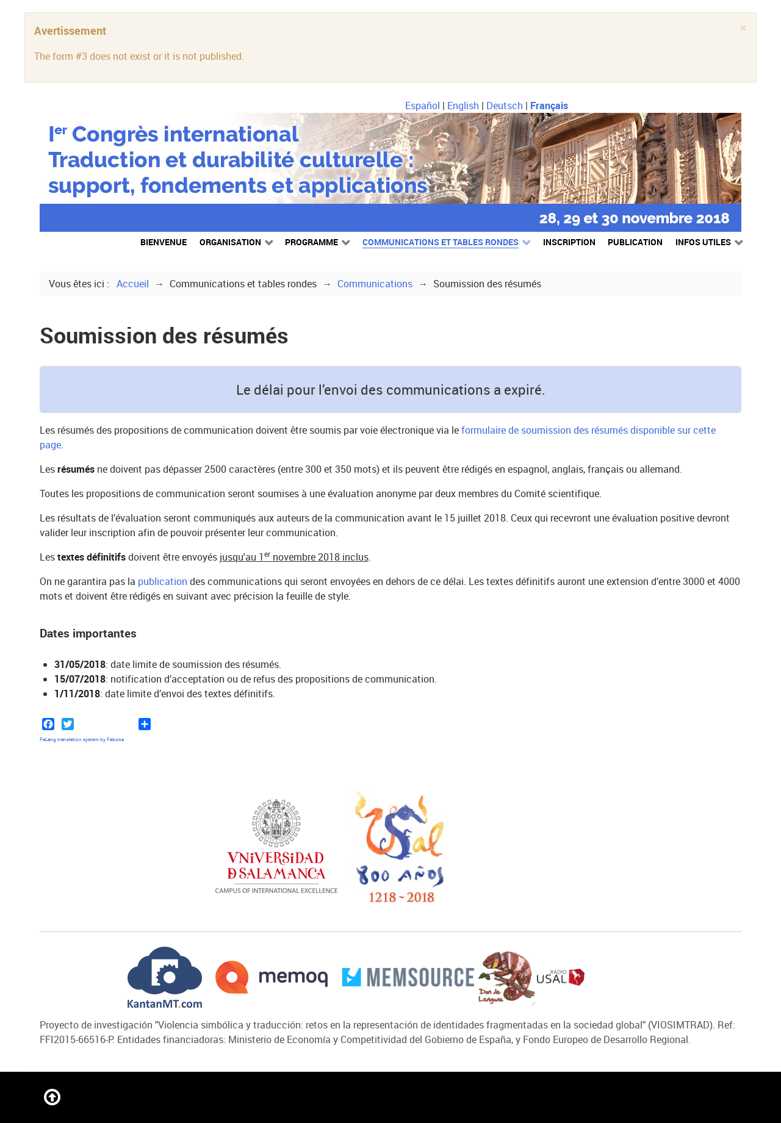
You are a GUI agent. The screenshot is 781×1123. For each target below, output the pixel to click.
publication (162, 581)
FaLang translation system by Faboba (82, 739)
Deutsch (505, 105)
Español (423, 105)
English (464, 105)
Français (549, 105)
